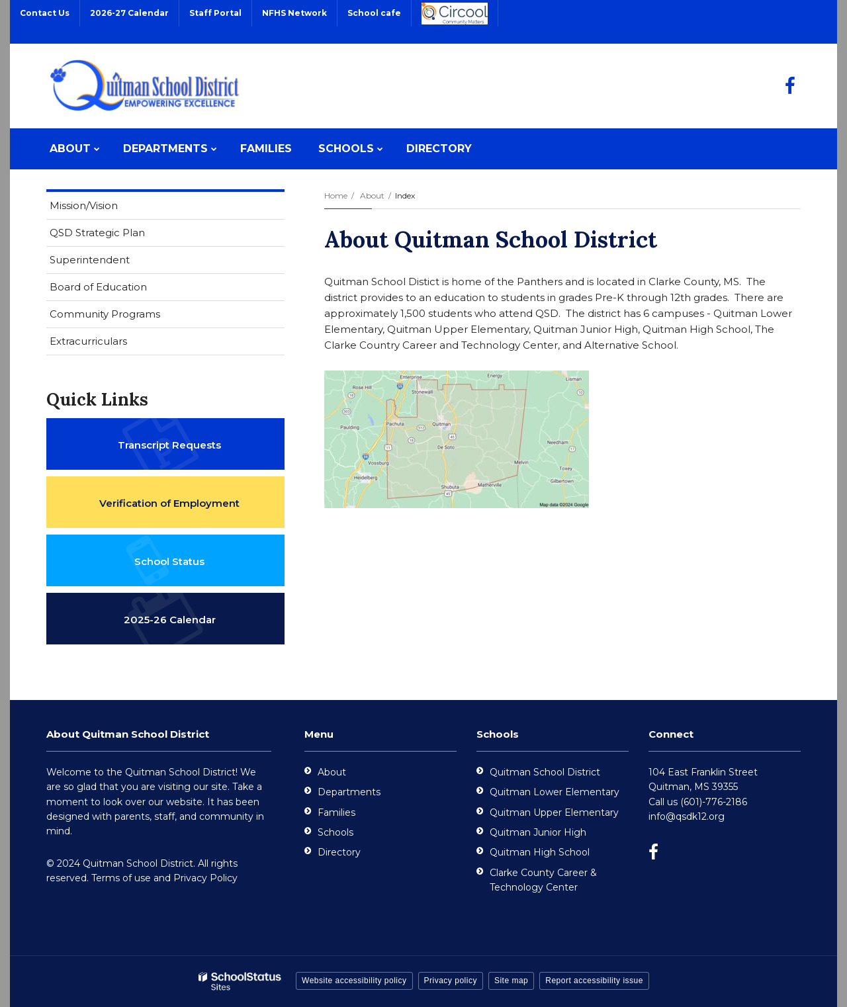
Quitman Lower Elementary (554, 792)
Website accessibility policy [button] (354, 980)
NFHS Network (294, 13)
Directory (339, 852)
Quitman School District (545, 772)
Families (336, 812)
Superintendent (90, 259)
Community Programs (105, 314)
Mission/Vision (84, 205)
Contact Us (44, 13)
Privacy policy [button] (450, 980)
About (372, 195)
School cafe (374, 13)
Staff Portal (215, 13)
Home (335, 195)
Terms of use (121, 878)
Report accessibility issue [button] (594, 980)
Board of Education (98, 287)
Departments (349, 792)
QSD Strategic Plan (118, 235)
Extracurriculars (88, 341)
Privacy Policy (205, 878)
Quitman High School (540, 852)
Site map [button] (511, 980)
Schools (335, 832)
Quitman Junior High (538, 832)
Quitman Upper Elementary (554, 812)
